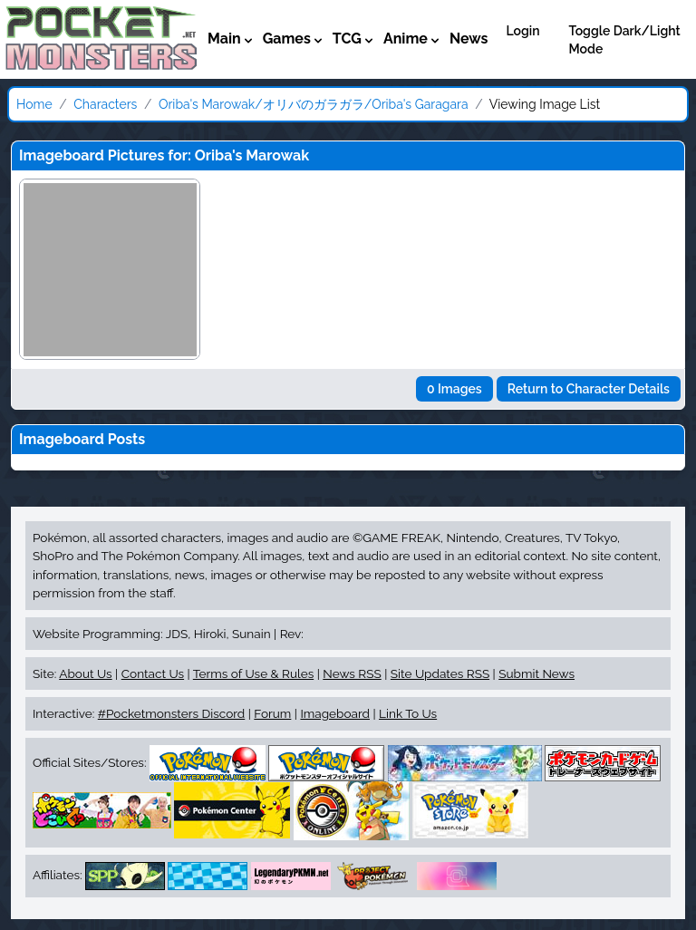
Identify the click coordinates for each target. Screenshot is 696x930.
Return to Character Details (589, 389)
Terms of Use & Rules (253, 673)
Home (34, 104)
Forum (272, 713)
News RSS (352, 673)
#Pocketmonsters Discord (171, 713)
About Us (85, 673)
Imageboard (335, 713)
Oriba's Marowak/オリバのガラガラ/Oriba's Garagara (314, 104)
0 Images (454, 389)
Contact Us (152, 673)
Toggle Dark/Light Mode (625, 40)
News (469, 38)
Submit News (536, 673)
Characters (105, 104)
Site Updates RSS (440, 673)
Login (522, 31)
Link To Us (408, 713)
